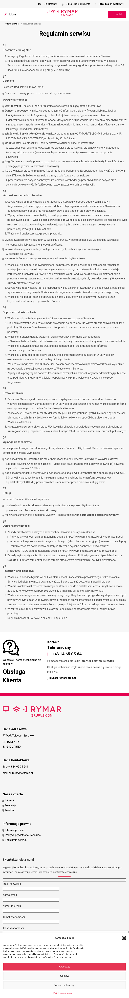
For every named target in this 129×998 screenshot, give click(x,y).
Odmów (64, 975)
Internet (9, 800)
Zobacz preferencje (64, 985)
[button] (124, 938)
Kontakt (119, 14)
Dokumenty (50, 4)
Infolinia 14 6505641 (111, 4)
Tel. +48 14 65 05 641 (15, 766)
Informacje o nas (14, 830)
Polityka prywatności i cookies (23, 835)
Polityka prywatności (62, 993)
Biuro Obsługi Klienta (77, 4)
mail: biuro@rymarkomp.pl (18, 773)
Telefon (9, 810)
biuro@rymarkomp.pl (62, 677)
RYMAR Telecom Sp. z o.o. (18, 735)
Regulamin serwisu (16, 840)
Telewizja (10, 805)
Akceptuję (64, 966)
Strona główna (12, 24)
